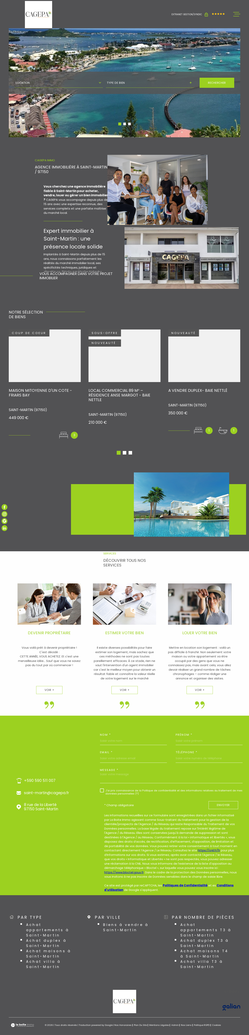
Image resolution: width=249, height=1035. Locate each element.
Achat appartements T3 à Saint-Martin (205, 920)
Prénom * (184, 725)
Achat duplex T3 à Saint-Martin (204, 934)
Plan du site (140, 1015)
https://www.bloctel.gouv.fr (124, 863)
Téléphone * (187, 743)
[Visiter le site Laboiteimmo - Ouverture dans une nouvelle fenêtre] (22, 1016)
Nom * (105, 725)
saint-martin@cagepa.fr (46, 784)
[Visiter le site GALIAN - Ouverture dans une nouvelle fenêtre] (231, 997)
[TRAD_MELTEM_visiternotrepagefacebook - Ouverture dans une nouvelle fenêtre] (4, 507)
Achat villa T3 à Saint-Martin (201, 955)
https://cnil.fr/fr (209, 841)
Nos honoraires (123, 1015)
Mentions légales (159, 1015)
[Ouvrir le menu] (236, 14)
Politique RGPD (202, 1015)
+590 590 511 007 (39, 771)
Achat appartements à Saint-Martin (47, 920)
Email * (106, 743)
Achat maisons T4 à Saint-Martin (204, 944)
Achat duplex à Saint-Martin (46, 934)
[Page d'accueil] (38, 14)
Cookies (216, 1016)
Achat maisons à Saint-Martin (48, 944)
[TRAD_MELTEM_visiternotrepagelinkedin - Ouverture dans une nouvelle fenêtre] (4, 528)
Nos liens (186, 1015)
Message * (109, 760)
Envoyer (223, 796)
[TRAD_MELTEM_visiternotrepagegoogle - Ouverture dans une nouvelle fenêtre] (4, 521)
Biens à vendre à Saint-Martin (126, 918)
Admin (175, 1015)
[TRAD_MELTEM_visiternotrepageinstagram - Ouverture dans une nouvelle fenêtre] (4, 514)
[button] (119, 123)
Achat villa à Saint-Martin (43, 955)
